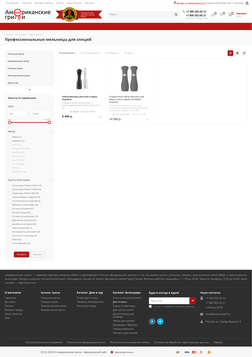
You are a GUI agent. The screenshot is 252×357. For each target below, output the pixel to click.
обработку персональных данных (179, 306)
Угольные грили (50, 297)
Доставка (10, 301)
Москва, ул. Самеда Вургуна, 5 (191, 3)
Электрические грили (53, 305)
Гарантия (10, 297)
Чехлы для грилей (123, 320)
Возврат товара (14, 309)
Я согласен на (173, 306)
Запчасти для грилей (125, 332)
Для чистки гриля (123, 309)
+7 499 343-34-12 (196, 11)
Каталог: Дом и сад (90, 292)
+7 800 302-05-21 (196, 15)
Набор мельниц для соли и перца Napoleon (79, 98)
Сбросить (38, 254)
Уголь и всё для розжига (127, 297)
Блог (7, 317)
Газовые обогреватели (90, 301)
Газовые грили (49, 301)
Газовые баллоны (123, 328)
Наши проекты (13, 313)
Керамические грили (53, 309)
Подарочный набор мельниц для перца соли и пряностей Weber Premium (126, 99)
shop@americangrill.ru (218, 314)
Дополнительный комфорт (123, 315)
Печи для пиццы (86, 305)
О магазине (13, 292)
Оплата (9, 305)
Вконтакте (152, 321)
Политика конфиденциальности (86, 342)
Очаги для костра (87, 297)
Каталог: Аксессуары (127, 292)
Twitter (160, 321)
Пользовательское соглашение (44, 342)
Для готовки (120, 301)
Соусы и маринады (124, 305)
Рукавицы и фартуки (125, 324)
